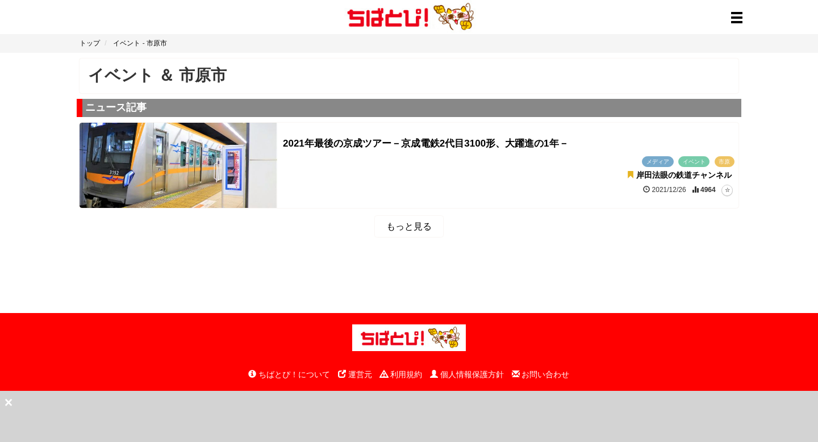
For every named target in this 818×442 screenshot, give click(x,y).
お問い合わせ (541, 374)
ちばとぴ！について (289, 374)
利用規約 (401, 374)
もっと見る (409, 226)
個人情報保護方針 (467, 374)
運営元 (355, 374)
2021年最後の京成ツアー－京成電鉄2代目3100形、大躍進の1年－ (426, 143)
